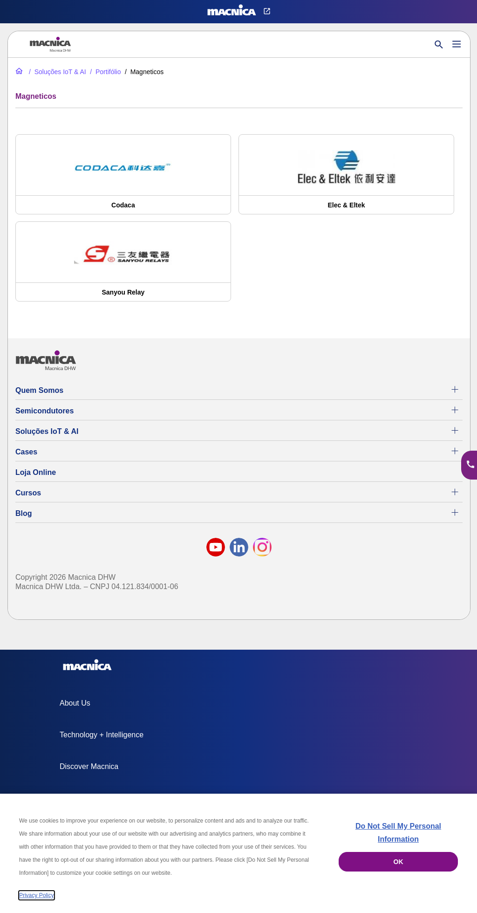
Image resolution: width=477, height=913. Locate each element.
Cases (26, 452)
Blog (23, 513)
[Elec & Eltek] (346, 179)
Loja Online (35, 472)
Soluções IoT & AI (46, 431)
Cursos (28, 493)
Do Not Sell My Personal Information (398, 832)
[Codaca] (123, 179)
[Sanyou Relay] (123, 266)
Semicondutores (44, 411)
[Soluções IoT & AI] (56, 72)
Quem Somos (39, 390)
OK (398, 861)
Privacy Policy (36, 895)
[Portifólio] (104, 72)
